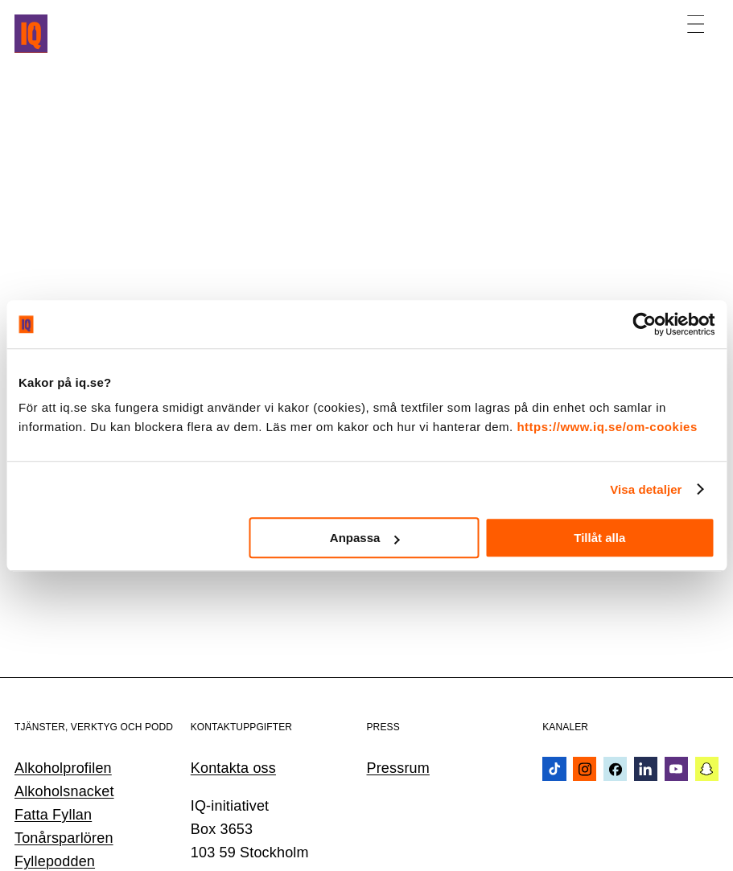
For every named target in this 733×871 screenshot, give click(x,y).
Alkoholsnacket (64, 791)
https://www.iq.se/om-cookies (607, 426)
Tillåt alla (599, 537)
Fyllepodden (54, 861)
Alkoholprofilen (63, 768)
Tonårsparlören (63, 838)
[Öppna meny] (695, 24)
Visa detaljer (646, 489)
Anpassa (365, 537)
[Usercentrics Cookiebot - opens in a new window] (644, 324)
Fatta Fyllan (53, 815)
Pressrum (398, 768)
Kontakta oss (233, 768)
